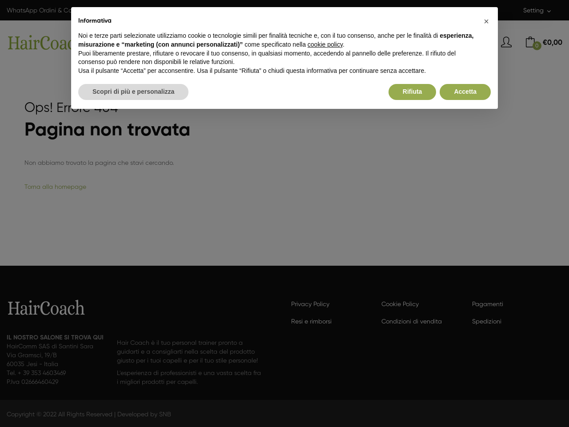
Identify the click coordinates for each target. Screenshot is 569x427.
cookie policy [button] (325, 44)
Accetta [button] (465, 91)
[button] (486, 21)
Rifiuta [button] (412, 91)
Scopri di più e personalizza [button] (133, 91)
